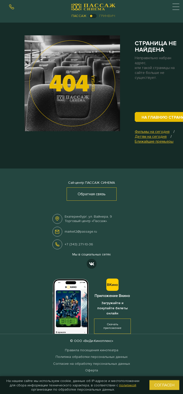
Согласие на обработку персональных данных (91, 364)
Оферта (91, 370)
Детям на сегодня (151, 136)
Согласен (164, 385)
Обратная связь (92, 194)
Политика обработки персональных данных (92, 357)
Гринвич (107, 16)
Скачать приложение (112, 326)
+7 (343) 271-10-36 (79, 244)
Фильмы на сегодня (152, 131)
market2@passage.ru (81, 231)
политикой (127, 385)
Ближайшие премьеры (154, 141)
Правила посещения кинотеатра (91, 350)
